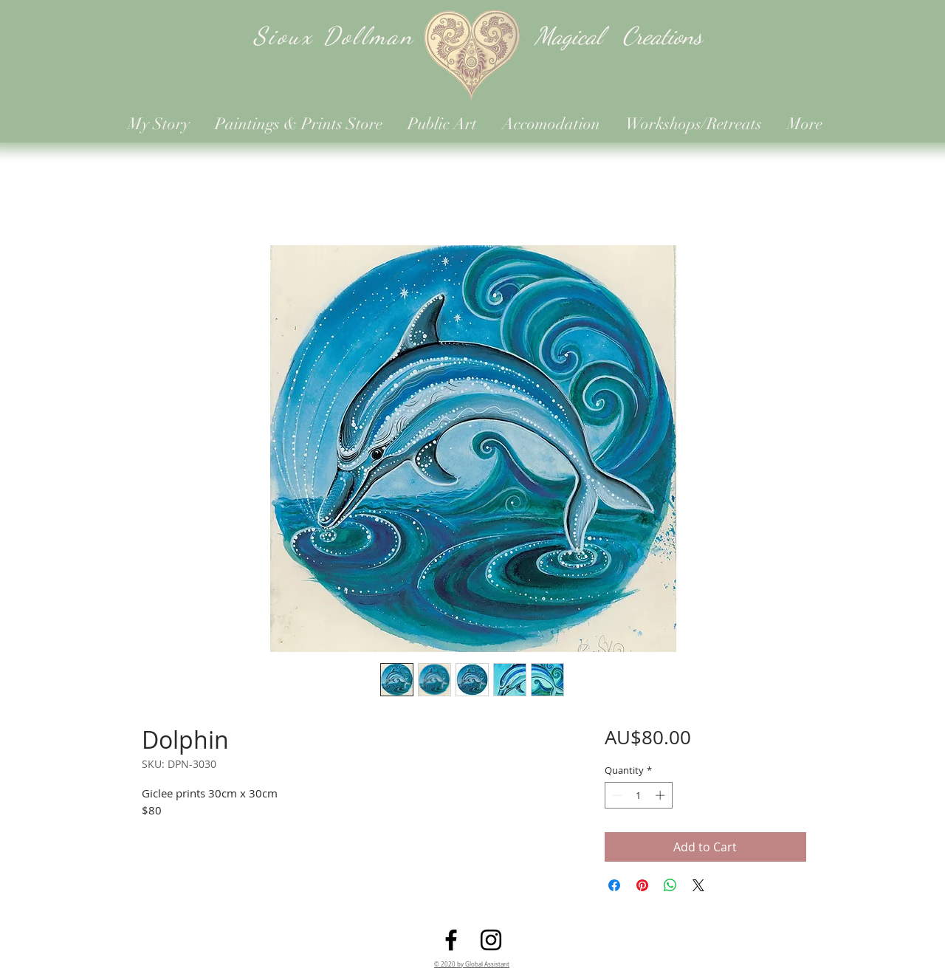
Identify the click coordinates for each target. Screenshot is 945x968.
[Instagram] (491, 940)
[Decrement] (616, 795)
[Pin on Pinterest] (642, 885)
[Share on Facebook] (614, 885)
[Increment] (661, 795)
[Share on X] (698, 885)
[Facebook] (451, 940)
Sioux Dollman (333, 35)
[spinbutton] (638, 795)
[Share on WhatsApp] (670, 885)
